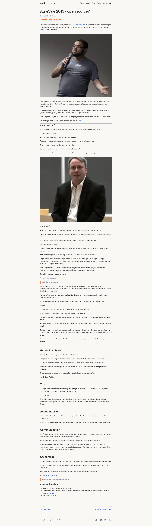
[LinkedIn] (101, 520)
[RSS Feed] (110, 520)
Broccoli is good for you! (103, 509)
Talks (93, 3)
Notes (88, 3)
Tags (99, 3)
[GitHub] (91, 520)
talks (50, 19)
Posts (82, 3)
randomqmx (47, 3)
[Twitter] (96, 520)
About (105, 3)
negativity (50, 493)
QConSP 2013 (45, 509)
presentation (57, 19)
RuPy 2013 (58, 104)
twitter (80, 121)
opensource (44, 19)
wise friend (45, 278)
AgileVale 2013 (79, 25)
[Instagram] (105, 520)
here (95, 27)
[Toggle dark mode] (110, 3)
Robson (42, 30)
